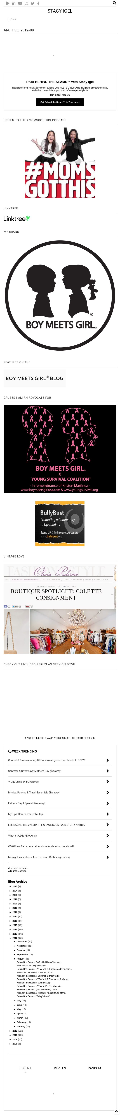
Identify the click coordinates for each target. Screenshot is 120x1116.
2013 (15, 934)
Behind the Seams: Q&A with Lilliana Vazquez (39, 962)
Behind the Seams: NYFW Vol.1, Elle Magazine (39, 986)
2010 (15, 1035)
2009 (15, 1039)
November (22, 946)
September (23, 954)
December (22, 941)
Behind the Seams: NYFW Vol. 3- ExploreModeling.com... (44, 969)
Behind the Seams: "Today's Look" (33, 996)
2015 (15, 925)
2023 (15, 895)
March (20, 1018)
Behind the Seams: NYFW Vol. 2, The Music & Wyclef (42, 979)
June (19, 1005)
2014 (15, 929)
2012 (15, 938)
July (19, 1000)
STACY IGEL (60, 11)
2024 (15, 891)
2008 (15, 1044)
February (22, 1022)
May (19, 1009)
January (21, 1026)
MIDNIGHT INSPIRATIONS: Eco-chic (35, 972)
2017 (15, 916)
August (21, 959)
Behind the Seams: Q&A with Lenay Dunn (37, 989)
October (21, 950)
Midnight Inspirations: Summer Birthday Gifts (38, 976)
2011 (15, 1031)
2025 (15, 886)
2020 (15, 903)
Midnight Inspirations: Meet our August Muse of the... (42, 993)
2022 (15, 899)
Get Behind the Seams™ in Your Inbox (59, 102)
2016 (15, 921)
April (19, 1013)
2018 (15, 912)
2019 (15, 908)
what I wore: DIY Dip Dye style (31, 965)
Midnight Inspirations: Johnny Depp (33, 982)
